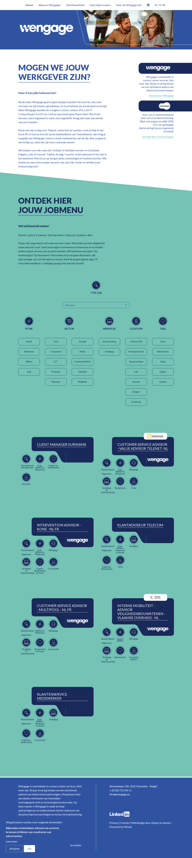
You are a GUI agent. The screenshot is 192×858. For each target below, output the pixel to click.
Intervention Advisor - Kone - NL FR (59, 527)
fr (160, 5)
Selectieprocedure (100, 5)
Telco (55, 341)
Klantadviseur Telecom (140, 525)
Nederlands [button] (163, 351)
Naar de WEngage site (129, 5)
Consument (55, 351)
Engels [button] (163, 371)
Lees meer (11, 841)
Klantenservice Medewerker (52, 696)
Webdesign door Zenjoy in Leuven (150, 822)
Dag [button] (29, 371)
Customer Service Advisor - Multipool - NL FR (62, 608)
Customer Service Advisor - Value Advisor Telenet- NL (142, 446)
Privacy (113, 822)
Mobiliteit (82, 381)
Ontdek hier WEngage (161, 95)
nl (164, 5)
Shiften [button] (29, 361)
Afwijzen (14, 848)
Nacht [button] (29, 341)
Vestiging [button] (109, 351)
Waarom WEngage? (49, 5)
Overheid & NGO (82, 361)
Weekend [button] (29, 351)
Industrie (82, 371)
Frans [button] (163, 341)
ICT (56, 361)
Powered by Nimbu (120, 826)
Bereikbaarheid (75, 5)
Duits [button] (162, 361)
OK (29, 848)
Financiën (55, 371)
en (156, 5)
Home (29, 5)
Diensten (56, 381)
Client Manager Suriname (61, 444)
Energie (82, 341)
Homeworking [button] (109, 341)
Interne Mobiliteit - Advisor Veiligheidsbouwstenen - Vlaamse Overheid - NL (141, 612)
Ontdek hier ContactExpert (158, 136)
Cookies (125, 822)
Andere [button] (163, 381)
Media (83, 351)
